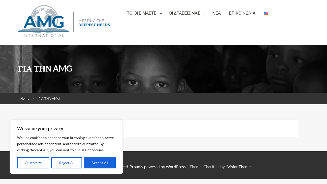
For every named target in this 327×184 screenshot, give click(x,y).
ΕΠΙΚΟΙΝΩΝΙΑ (242, 12)
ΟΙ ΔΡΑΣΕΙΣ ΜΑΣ (184, 12)
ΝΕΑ (216, 12)
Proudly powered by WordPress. (158, 166)
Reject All (66, 162)
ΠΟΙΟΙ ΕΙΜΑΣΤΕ (141, 12)
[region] (66, 147)
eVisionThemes (239, 166)
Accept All (99, 162)
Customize (33, 162)
